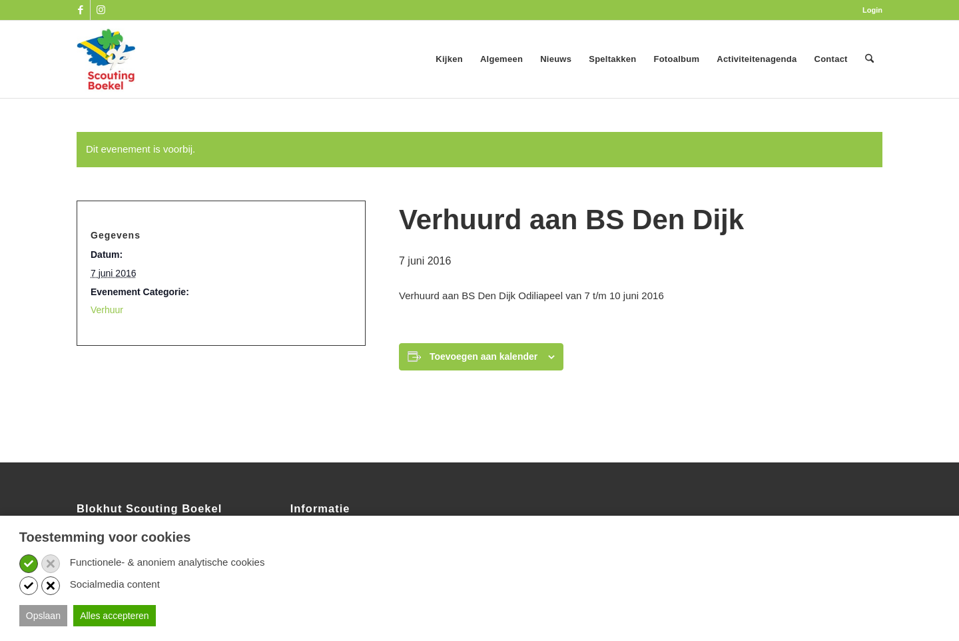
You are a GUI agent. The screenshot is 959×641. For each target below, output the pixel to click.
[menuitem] (869, 10)
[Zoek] (869, 59)
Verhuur (107, 310)
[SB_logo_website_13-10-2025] (106, 59)
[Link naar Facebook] (80, 10)
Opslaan (43, 615)
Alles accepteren (114, 615)
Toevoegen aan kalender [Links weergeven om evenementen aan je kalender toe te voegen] (483, 356)
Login (872, 10)
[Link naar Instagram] (101, 10)
